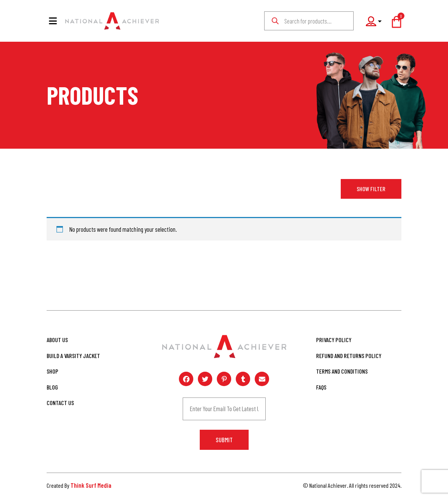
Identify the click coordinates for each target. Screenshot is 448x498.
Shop (52, 371)
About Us (57, 339)
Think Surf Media (90, 485)
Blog (52, 387)
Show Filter (371, 188)
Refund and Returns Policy (348, 355)
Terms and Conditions (342, 371)
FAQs (321, 387)
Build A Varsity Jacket (73, 355)
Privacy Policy (333, 339)
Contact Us (60, 402)
